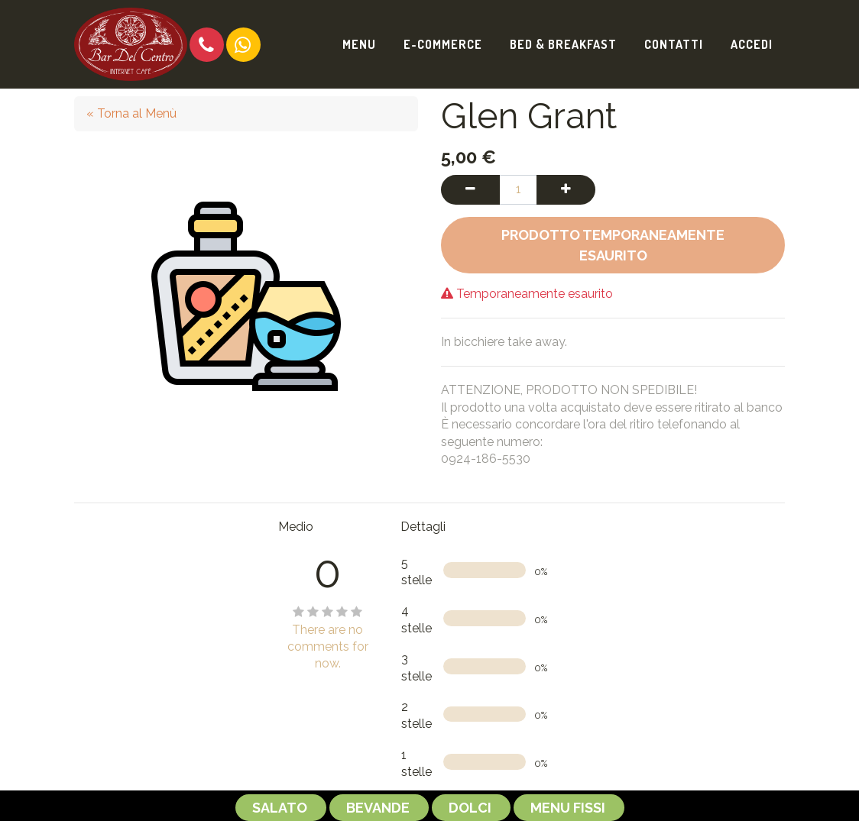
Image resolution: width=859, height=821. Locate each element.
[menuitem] (359, 44)
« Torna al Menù (131, 113)
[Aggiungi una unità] (565, 189)
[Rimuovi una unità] (470, 189)
